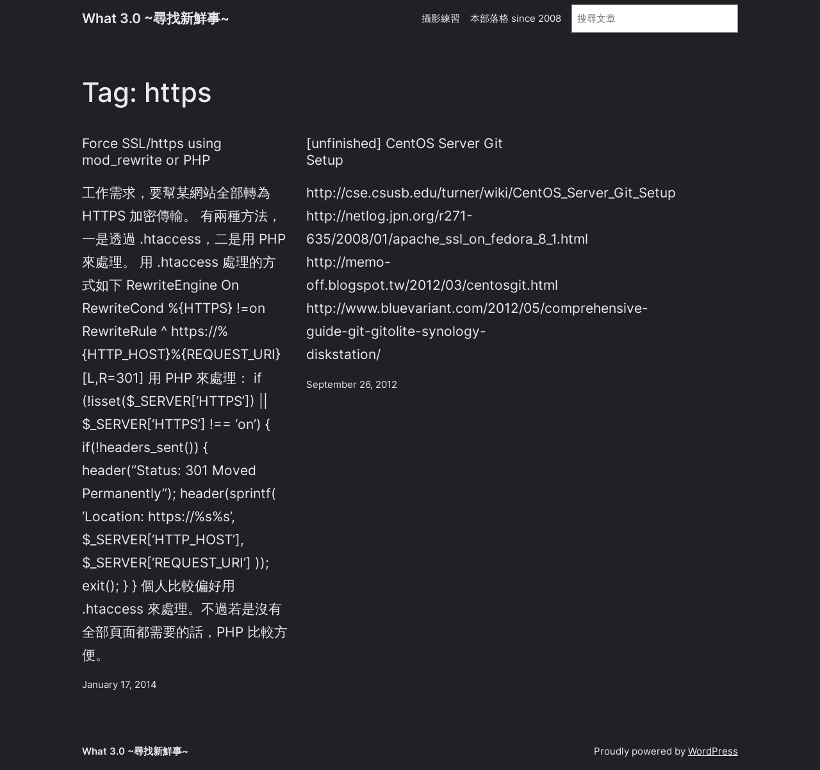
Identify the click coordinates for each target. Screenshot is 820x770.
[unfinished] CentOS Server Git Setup (404, 151)
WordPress (713, 751)
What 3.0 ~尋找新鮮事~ (155, 18)
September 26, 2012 (351, 384)
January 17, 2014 (119, 684)
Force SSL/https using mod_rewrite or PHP (152, 151)
